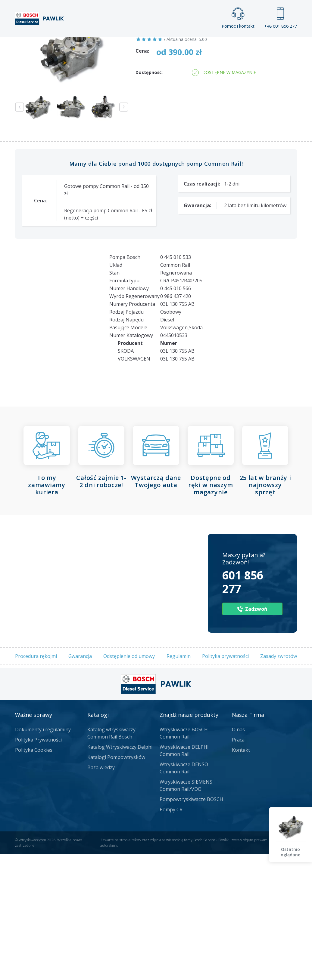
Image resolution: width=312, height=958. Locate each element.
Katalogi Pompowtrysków (116, 861)
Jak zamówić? (132, 102)
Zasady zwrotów (278, 760)
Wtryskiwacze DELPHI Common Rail (184, 854)
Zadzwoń (56, 102)
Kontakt (246, 42)
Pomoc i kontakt (238, 18)
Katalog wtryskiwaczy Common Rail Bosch (111, 837)
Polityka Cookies (33, 854)
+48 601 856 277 (280, 18)
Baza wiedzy (101, 871)
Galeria (129, 42)
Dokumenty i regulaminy (43, 833)
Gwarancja (80, 760)
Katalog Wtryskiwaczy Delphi (119, 851)
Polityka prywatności (225, 760)
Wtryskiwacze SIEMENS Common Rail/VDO (186, 889)
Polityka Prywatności (38, 843)
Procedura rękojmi (36, 760)
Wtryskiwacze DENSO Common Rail (184, 872)
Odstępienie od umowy (129, 760)
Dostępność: (149, 176)
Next (123, 211)
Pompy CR (171, 913)
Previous (19, 211)
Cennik (205, 42)
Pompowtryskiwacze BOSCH (191, 903)
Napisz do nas (194, 101)
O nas (238, 833)
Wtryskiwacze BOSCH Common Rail (184, 837)
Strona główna (80, 42)
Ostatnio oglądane (291, 852)
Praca (168, 42)
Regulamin (179, 760)
